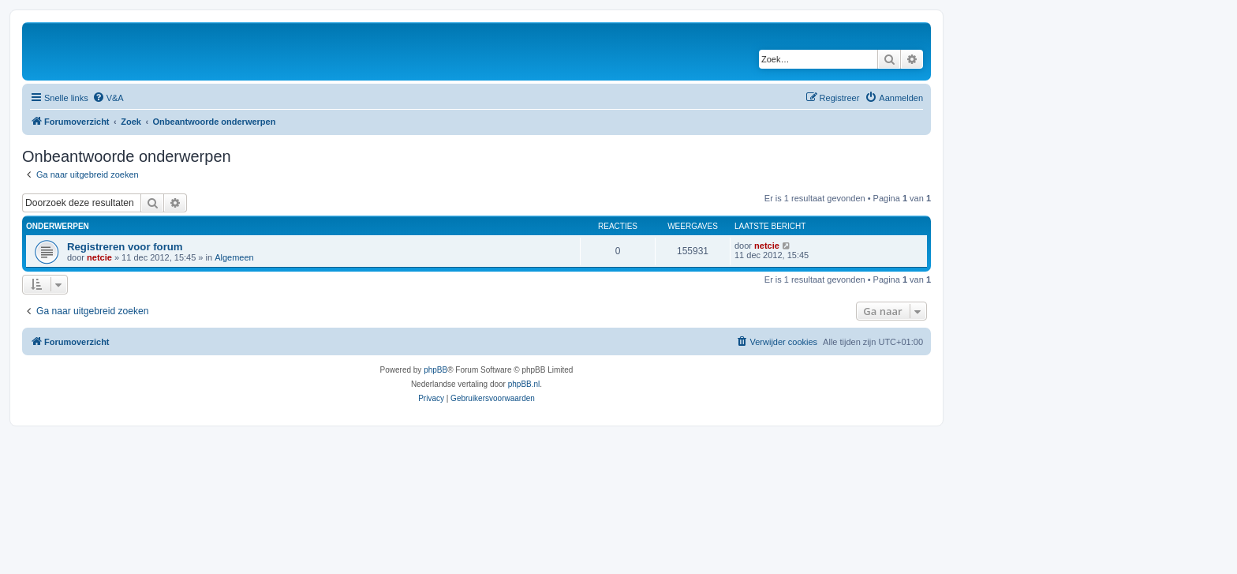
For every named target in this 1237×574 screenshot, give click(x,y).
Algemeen (234, 257)
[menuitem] (108, 97)
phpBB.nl (524, 384)
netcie (99, 257)
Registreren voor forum (125, 247)
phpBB (435, 370)
